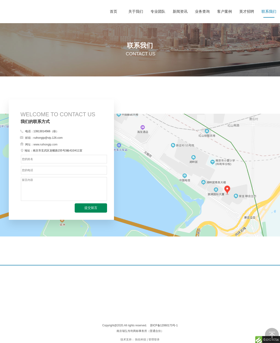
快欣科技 (140, 339)
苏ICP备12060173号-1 (164, 325)
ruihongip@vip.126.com (48, 137)
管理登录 (154, 339)
